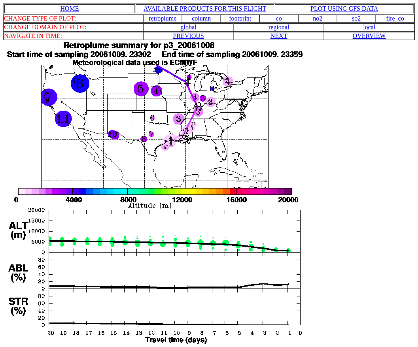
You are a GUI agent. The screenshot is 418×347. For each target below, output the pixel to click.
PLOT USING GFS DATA (344, 8)
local (369, 27)
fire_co (395, 18)
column (201, 18)
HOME (69, 8)
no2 (317, 18)
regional (279, 27)
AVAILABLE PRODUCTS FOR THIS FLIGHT (205, 8)
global (189, 27)
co (279, 18)
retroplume (162, 18)
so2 (356, 18)
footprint (240, 18)
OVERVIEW (369, 35)
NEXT (278, 35)
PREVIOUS (188, 35)
